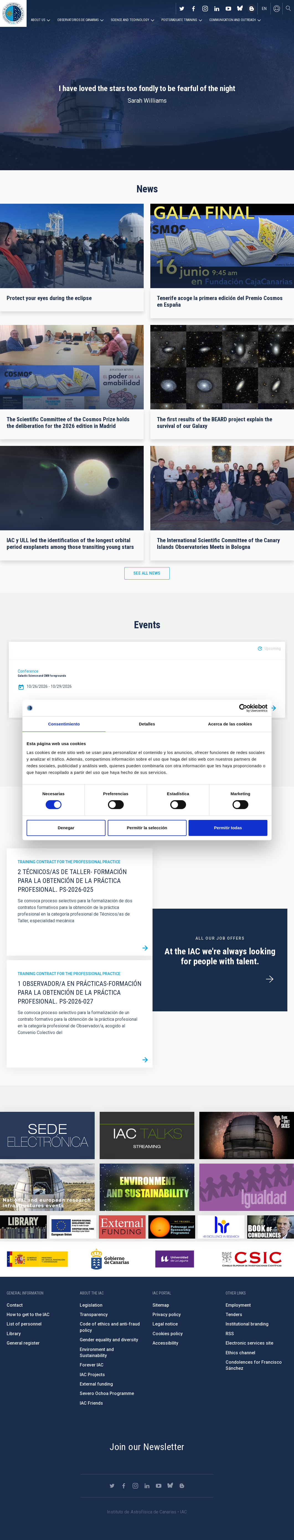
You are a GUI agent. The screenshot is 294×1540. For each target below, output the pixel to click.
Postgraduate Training (179, 20)
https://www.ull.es (175, 1259)
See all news (147, 573)
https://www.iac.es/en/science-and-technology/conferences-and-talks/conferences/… (246, 1135)
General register (23, 1343)
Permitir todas (228, 827)
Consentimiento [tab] (64, 724)
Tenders (234, 1314)
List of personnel (24, 1324)
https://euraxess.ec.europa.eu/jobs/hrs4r (221, 1227)
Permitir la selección (147, 827)
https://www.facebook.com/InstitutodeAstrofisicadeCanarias (193, 8)
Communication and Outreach (232, 20)
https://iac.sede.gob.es (47, 1135)
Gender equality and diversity (109, 1339)
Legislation (91, 1305)
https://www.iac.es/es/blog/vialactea (251, 8)
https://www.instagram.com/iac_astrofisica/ (205, 8)
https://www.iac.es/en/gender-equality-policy (246, 1187)
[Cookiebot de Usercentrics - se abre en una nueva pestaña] (243, 708)
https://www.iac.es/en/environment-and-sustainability (147, 1187)
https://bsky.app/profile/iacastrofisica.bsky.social (240, 8)
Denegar (66, 827)
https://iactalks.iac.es (147, 1135)
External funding (96, 1384)
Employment (238, 1305)
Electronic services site (249, 1343)
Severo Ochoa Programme (107, 1393)
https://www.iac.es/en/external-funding (122, 1227)
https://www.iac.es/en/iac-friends (171, 1227)
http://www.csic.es (251, 1259)
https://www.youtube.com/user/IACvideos (228, 8)
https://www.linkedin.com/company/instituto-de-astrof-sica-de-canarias (217, 8)
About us (38, 20)
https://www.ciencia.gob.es (37, 1259)
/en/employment (269, 979)
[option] (147, 680)
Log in (276, 8)
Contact (15, 1305)
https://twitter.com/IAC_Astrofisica (182, 8)
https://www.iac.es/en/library (23, 1227)
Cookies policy (168, 1333)
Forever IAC (92, 1365)
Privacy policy (167, 1314)
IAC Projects (92, 1374)
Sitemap (161, 1305)
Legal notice (165, 1324)
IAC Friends (91, 1403)
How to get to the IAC (28, 1314)
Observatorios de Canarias (78, 20)
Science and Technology (130, 20)
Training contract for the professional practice (69, 862)
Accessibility (165, 1343)
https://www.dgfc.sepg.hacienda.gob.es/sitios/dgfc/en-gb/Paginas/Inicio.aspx (73, 1227)
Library (14, 1333)
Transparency (94, 1314)
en (264, 8)
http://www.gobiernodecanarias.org (110, 1259)
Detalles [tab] (147, 724)
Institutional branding (247, 1324)
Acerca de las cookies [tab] (230, 724)
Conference (28, 671)
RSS (230, 1333)
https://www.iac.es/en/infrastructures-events (47, 1187)
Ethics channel (240, 1352)
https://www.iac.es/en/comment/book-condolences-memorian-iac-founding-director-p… (270, 1227)
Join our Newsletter (147, 1446)
